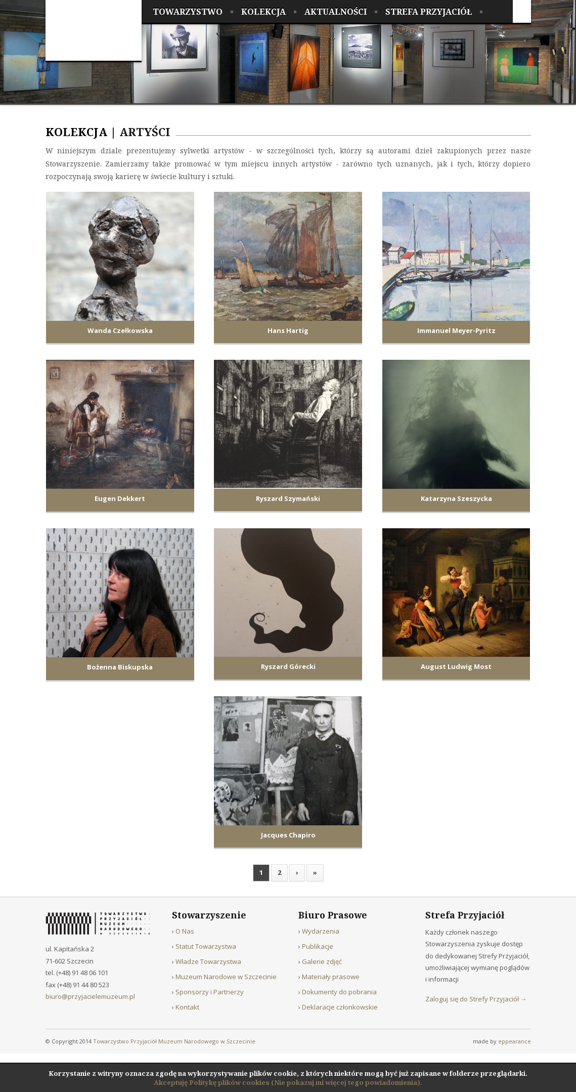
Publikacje (317, 946)
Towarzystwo (188, 11)
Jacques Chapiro (288, 834)
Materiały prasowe (331, 976)
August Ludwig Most (456, 666)
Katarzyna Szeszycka (456, 498)
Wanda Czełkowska (120, 330)
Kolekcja (263, 11)
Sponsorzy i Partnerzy (209, 991)
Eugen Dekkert (120, 498)
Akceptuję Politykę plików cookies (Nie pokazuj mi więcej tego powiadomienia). (288, 1082)
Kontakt (187, 1007)
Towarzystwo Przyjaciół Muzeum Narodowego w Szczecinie (174, 1041)
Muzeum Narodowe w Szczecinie (226, 976)
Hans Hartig (288, 330)
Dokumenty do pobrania (339, 991)
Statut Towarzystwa (205, 946)
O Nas (184, 931)
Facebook (521, 11)
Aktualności (335, 11)
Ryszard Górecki (288, 666)
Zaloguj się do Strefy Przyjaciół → (476, 998)
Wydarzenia (320, 931)
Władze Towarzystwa (208, 961)
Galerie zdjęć (322, 961)
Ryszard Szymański (288, 498)
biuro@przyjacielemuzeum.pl (90, 996)
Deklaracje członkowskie (340, 1007)
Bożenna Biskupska (120, 666)
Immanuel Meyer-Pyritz (456, 330)
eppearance (514, 1041)
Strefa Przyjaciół (428, 11)
